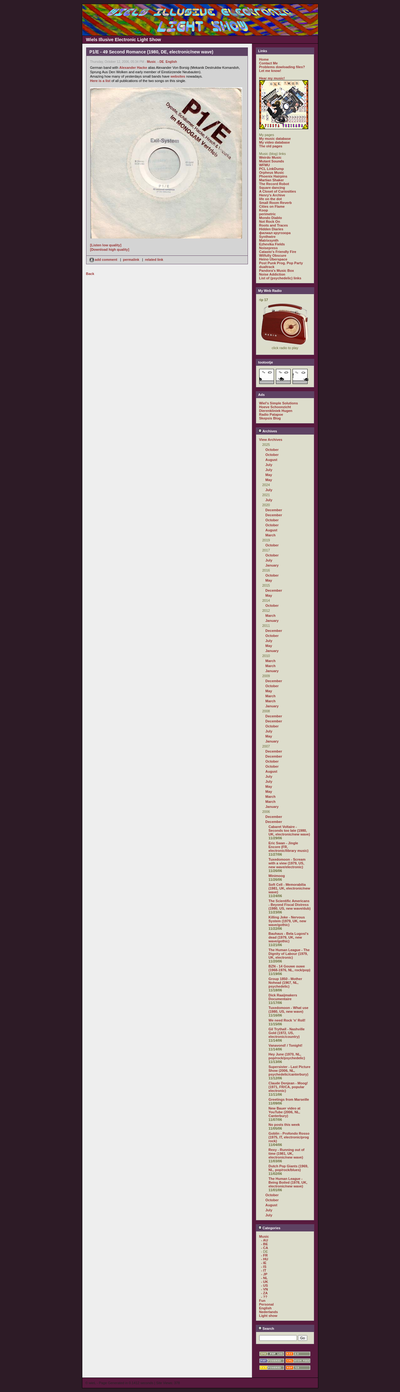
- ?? (264, 1297)
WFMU (264, 165)
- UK (264, 1282)
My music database (275, 138)
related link (154, 259)
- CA (264, 1248)
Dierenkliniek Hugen (276, 411)
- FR (264, 1255)
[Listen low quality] (106, 245)
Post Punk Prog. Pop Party (281, 263)
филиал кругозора (275, 233)
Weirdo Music (270, 157)
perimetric (267, 214)
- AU (264, 1240)
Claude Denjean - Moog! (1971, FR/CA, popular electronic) (288, 1087)
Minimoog (277, 876)
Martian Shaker (271, 180)
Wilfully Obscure (273, 255)
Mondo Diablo (270, 218)
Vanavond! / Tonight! (286, 1045)
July (269, 465)
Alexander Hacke (133, 67)
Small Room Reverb (275, 203)
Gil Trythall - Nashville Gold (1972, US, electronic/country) (287, 1033)
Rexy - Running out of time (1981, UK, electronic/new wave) (286, 1153)
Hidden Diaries (271, 229)
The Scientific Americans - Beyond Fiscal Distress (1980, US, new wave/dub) (290, 904)
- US (264, 1285)
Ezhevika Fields (272, 244)
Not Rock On (269, 221)
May (269, 475)
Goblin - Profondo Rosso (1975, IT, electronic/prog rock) (289, 1137)
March (271, 535)
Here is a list (100, 81)
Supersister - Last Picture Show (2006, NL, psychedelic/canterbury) (289, 1070)
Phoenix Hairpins (273, 176)
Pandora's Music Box (276, 270)
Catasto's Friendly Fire (277, 252)
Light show (268, 1316)
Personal (266, 1304)
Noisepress (268, 248)
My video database (274, 142)
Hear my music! (272, 78)
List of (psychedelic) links (280, 278)
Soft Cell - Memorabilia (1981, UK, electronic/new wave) (289, 888)
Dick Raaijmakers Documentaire (283, 997)
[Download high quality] (109, 249)
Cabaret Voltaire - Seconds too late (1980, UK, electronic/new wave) (289, 830)
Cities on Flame (272, 206)
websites (178, 76)
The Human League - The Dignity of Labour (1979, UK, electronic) (289, 953)
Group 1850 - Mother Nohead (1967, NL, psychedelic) (285, 982)
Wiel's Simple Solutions (278, 403)
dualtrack (267, 267)
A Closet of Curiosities (277, 191)
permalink (131, 259)
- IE (263, 1263)
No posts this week (284, 1124)
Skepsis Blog (270, 418)
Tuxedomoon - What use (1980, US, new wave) (289, 1009)
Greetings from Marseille (289, 1099)
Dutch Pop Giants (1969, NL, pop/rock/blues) (289, 1168)
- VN (264, 1289)
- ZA (264, 1293)
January (272, 565)
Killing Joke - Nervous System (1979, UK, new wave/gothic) (287, 921)
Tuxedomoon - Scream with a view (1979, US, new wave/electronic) (287, 863)
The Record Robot (274, 184)
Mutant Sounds (271, 161)
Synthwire (267, 236)
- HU (264, 1259)
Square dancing (272, 187)
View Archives (270, 439)
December (274, 510)
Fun (262, 1300)
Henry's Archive (272, 195)
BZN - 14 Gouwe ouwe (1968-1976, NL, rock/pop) (289, 968)
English (171, 61)
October (272, 450)
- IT (263, 1270)
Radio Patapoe (271, 414)
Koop (263, 210)
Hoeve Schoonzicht (275, 407)
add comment (104, 259)
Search (266, 1328)
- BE (264, 1244)
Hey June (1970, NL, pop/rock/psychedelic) (287, 1056)
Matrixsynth (269, 240)
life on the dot (270, 199)
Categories (269, 1228)
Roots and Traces (273, 225)
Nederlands (268, 1312)
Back (90, 274)
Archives (267, 431)
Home (264, 59)
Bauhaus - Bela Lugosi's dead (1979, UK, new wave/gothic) (289, 937)
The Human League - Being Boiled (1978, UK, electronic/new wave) (288, 1182)
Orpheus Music (271, 172)
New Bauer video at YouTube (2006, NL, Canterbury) (284, 1112)
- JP (264, 1274)
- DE (160, 61)
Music (151, 61)
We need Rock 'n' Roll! (287, 1020)
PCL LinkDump (271, 169)
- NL (264, 1278)
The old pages (270, 146)
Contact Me (268, 63)
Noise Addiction (272, 274)
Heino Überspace (273, 259)
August (271, 460)
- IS (263, 1267)
